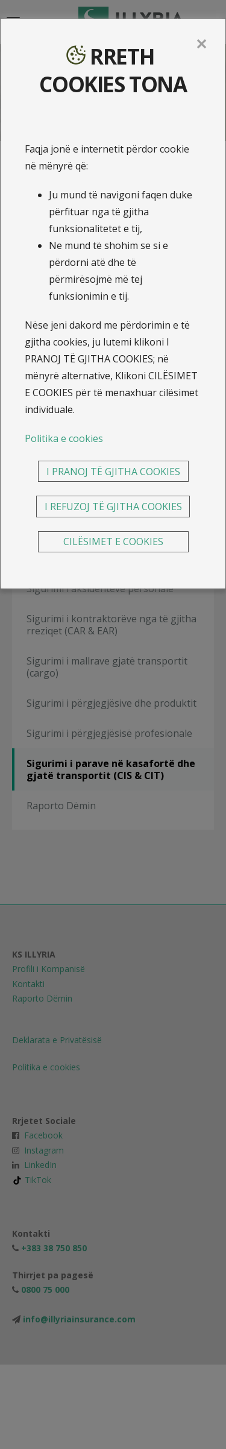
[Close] (201, 44)
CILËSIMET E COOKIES (113, 541)
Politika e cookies (64, 438)
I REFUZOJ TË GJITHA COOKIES (113, 506)
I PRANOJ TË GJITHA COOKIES (113, 471)
